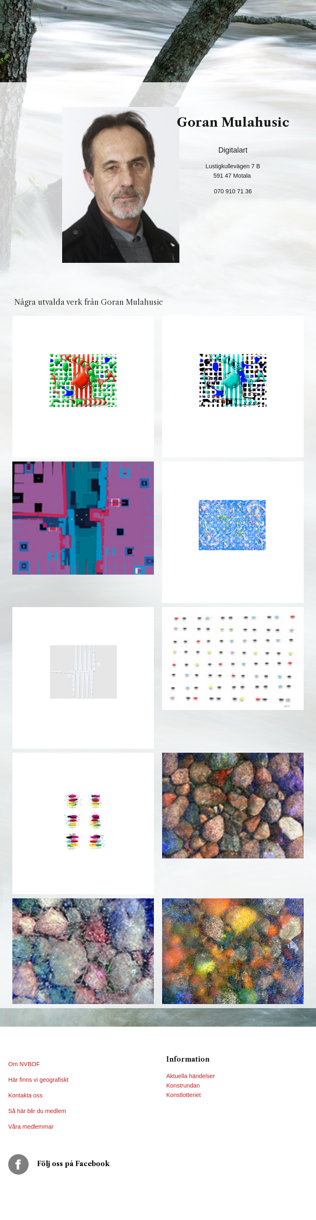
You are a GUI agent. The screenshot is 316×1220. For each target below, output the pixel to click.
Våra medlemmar (30, 1126)
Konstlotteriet (183, 1095)
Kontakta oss (26, 1095)
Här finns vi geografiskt (39, 1079)
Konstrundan (183, 1085)
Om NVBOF (24, 1064)
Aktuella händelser (190, 1076)
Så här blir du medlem (38, 1111)
